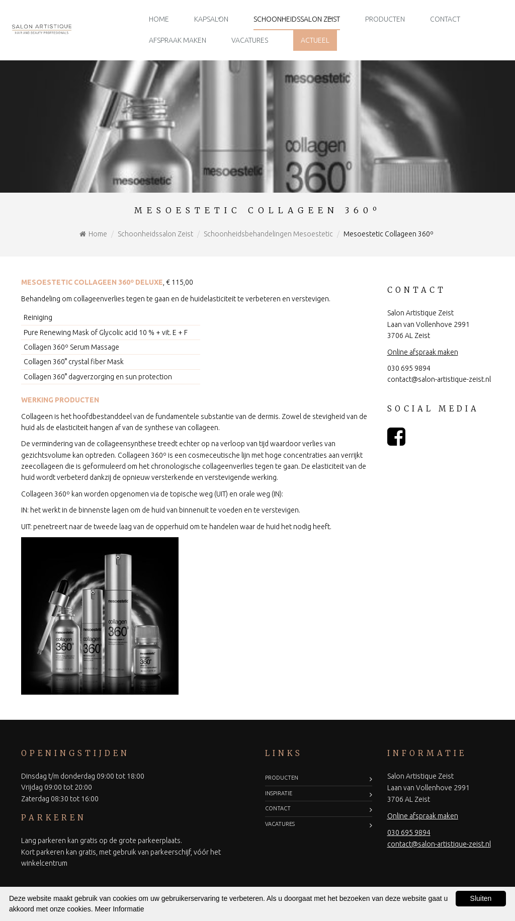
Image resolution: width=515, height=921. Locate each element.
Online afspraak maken (422, 352)
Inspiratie (278, 793)
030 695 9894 (409, 368)
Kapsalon (211, 19)
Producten (385, 19)
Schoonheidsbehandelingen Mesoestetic (268, 234)
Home (159, 19)
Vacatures (249, 40)
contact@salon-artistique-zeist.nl (439, 379)
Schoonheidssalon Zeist (296, 19)
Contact (445, 19)
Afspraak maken (177, 40)
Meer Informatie (119, 909)
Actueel (315, 40)
